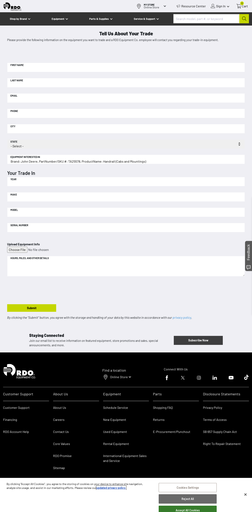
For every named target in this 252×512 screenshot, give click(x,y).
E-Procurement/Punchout (171, 432)
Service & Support (144, 18)
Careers (59, 419)
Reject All (188, 499)
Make (13, 194)
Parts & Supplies (99, 18)
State (13, 141)
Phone (14, 111)
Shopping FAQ (163, 407)
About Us (59, 407)
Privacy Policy (212, 407)
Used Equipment (115, 432)
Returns (159, 419)
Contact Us (61, 432)
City (12, 126)
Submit (32, 308)
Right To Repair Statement (222, 444)
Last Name (16, 80)
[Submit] (244, 18)
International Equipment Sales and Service (125, 458)
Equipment (58, 18)
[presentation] (38, 290)
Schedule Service (115, 407)
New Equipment (114, 419)
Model (14, 209)
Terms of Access (215, 419)
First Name (17, 65)
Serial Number (19, 225)
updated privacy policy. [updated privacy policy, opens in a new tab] (111, 488)
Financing (10, 419)
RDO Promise (62, 456)
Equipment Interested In (25, 156)
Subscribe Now (198, 340)
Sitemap (59, 468)
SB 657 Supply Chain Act (220, 432)
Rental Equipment (116, 444)
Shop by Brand (18, 18)
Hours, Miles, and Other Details (29, 258)
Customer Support (16, 407)
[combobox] (211, 18)
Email (13, 95)
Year (13, 179)
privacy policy (182, 317)
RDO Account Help (16, 432)
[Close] (245, 495)
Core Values (61, 444)
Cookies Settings (188, 488)
